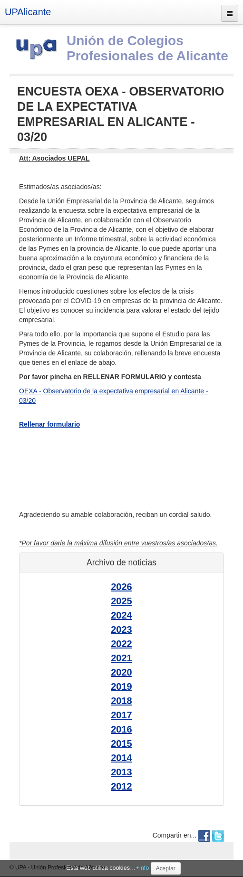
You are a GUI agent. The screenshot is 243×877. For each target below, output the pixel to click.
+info (142, 868)
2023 (121, 629)
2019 (121, 686)
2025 (121, 601)
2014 (121, 758)
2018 (121, 701)
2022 (121, 644)
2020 (121, 672)
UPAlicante (28, 12)
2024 (121, 615)
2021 (121, 658)
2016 (121, 729)
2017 (121, 715)
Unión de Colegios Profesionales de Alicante (147, 48)
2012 (121, 786)
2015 (121, 743)
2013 (121, 772)
